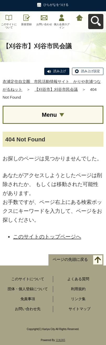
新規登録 (26, 24)
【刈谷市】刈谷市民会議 (56, 89)
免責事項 (27, 299)
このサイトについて (9, 26)
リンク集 (78, 299)
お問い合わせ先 (28, 309)
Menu (49, 115)
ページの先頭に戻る (70, 259)
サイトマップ (80, 309)
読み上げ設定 (90, 71)
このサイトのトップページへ (47, 237)
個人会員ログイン (62, 26)
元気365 (60, 340)
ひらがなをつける (56, 5)
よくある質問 (78, 279)
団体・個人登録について (28, 289)
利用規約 (78, 289)
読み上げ (59, 71)
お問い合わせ (44, 24)
